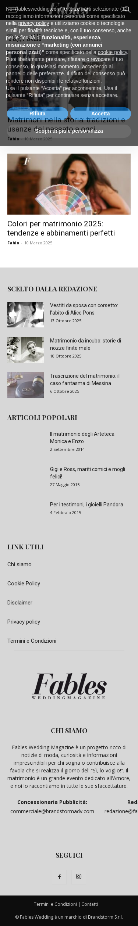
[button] (12, 10)
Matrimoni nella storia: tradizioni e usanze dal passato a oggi (66, 124)
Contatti (89, 904)
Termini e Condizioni (31, 641)
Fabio (13, 138)
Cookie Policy (23, 583)
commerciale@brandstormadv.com (52, 811)
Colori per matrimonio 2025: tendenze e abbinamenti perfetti (61, 228)
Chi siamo (19, 564)
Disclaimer (19, 602)
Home (13, 26)
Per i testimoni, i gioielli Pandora (86, 504)
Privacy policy (23, 621)
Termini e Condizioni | (57, 904)
